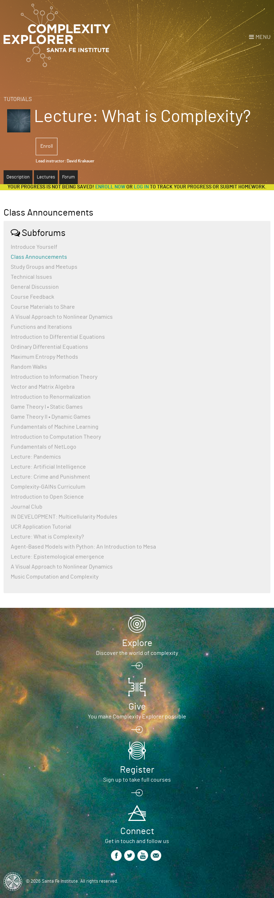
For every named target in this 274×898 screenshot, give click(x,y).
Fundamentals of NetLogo (43, 447)
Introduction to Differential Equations (58, 337)
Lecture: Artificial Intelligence (48, 467)
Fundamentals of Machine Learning (54, 427)
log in (141, 187)
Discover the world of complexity (137, 653)
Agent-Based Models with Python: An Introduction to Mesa (83, 547)
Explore (137, 643)
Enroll (46, 146)
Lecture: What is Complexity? (47, 537)
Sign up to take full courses (137, 780)
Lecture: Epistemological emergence (57, 557)
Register (137, 770)
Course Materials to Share (43, 307)
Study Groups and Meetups (44, 267)
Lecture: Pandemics (36, 457)
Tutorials (18, 99)
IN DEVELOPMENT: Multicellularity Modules (64, 517)
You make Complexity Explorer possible (137, 717)
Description (18, 177)
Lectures (46, 177)
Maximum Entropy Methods (44, 357)
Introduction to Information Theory (54, 377)
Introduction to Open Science (47, 497)
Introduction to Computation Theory (56, 437)
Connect (137, 831)
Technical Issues (31, 277)
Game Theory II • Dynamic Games (51, 417)
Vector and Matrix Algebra (43, 387)
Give (137, 706)
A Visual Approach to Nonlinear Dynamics (62, 317)
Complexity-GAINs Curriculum (48, 487)
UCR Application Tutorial (41, 527)
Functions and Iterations (41, 327)
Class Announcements (39, 257)
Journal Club (26, 507)
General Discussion (35, 287)
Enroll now (110, 187)
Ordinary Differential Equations (49, 347)
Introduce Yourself (34, 247)
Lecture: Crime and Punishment (50, 477)
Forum (68, 177)
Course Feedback (32, 297)
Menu (262, 37)
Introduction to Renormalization (51, 397)
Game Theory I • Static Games (47, 407)
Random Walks (29, 367)
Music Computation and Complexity (54, 577)
